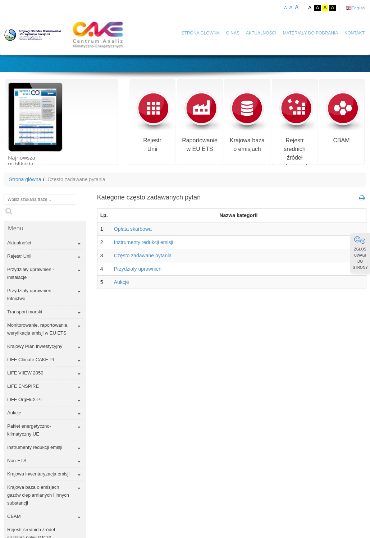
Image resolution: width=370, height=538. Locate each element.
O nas (232, 33)
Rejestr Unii (19, 256)
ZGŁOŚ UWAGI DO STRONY (360, 253)
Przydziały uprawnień (137, 269)
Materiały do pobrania (310, 33)
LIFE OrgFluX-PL (25, 399)
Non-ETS (16, 460)
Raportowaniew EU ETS (200, 121)
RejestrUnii (152, 121)
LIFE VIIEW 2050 (25, 373)
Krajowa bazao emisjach (247, 121)
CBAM (341, 117)
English (358, 8)
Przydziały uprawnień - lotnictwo (30, 294)
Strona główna (201, 33)
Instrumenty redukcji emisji (34, 447)
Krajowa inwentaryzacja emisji (38, 474)
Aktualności (261, 33)
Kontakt (354, 33)
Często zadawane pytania (143, 255)
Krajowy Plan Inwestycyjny (34, 346)
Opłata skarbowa (133, 229)
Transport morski (24, 311)
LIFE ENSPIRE (23, 386)
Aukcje (14, 412)
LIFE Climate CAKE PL (31, 359)
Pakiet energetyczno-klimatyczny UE (29, 430)
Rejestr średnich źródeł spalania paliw (294, 130)
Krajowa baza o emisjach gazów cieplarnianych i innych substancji (38, 495)
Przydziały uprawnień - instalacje (30, 273)
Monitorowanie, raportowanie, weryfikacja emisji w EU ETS (38, 329)
